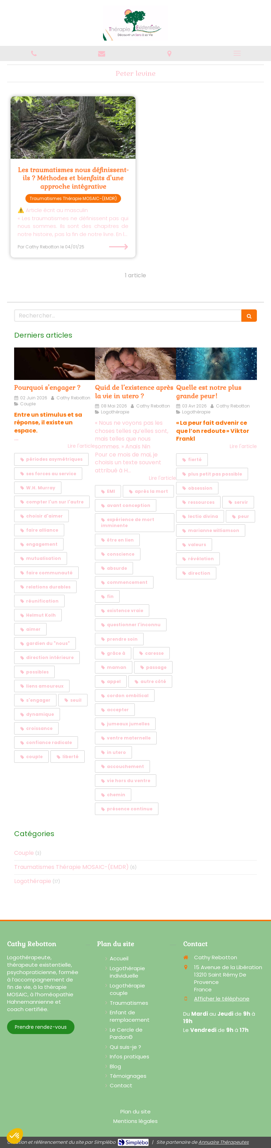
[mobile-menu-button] (237, 53)
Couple (24, 853)
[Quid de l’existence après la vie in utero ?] (135, 364)
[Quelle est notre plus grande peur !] (216, 364)
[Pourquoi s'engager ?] (54, 364)
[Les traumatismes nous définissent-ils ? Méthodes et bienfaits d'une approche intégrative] (73, 127)
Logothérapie (32, 881)
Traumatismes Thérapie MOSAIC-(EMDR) (71, 867)
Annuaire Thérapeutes (223, 1142)
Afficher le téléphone (221, 998)
